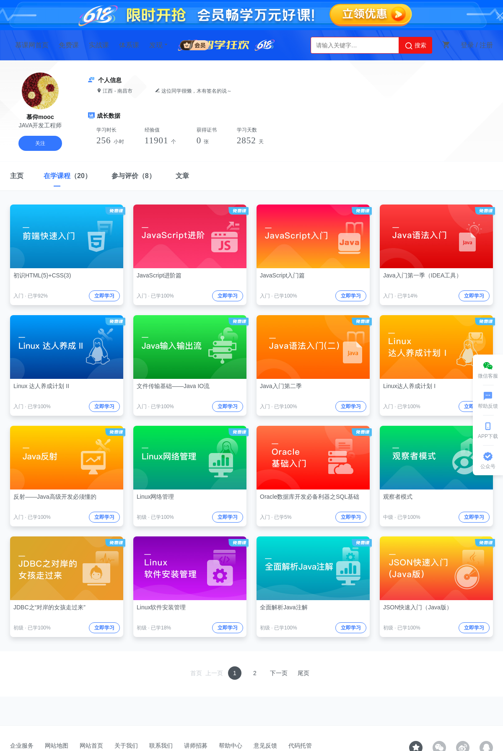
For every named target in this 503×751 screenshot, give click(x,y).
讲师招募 (195, 745)
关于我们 (126, 745)
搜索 (415, 45)
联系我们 (161, 745)
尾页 (303, 673)
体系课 (129, 45)
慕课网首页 (32, 45)
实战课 (99, 45)
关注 (40, 143)
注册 (486, 45)
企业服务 (22, 745)
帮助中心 (230, 745)
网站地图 (56, 745)
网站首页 (91, 745)
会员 (194, 43)
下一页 (279, 673)
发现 (159, 45)
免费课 (69, 45)
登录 (467, 45)
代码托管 (300, 745)
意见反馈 (265, 745)
